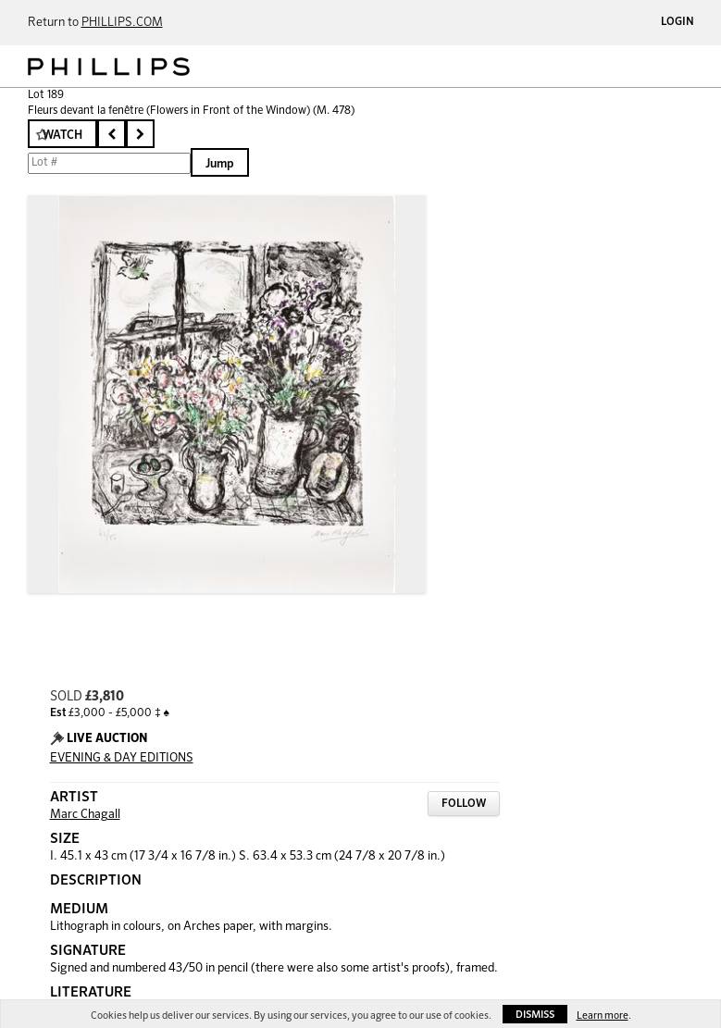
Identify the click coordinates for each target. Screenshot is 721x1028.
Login (677, 22)
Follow (463, 804)
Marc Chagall (85, 815)
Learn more (602, 1015)
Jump (219, 164)
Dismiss (535, 1014)
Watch (62, 136)
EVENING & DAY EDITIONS (121, 758)
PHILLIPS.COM (122, 23)
